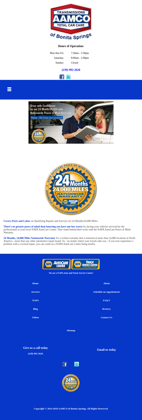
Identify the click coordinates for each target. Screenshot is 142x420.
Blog (35, 308)
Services (35, 291)
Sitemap (71, 330)
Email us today (106, 349)
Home (35, 283)
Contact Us (106, 317)
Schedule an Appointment (106, 291)
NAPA (35, 300)
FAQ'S (106, 300)
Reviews (106, 308)
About (106, 283)
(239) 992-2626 (71, 69)
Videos (35, 317)
